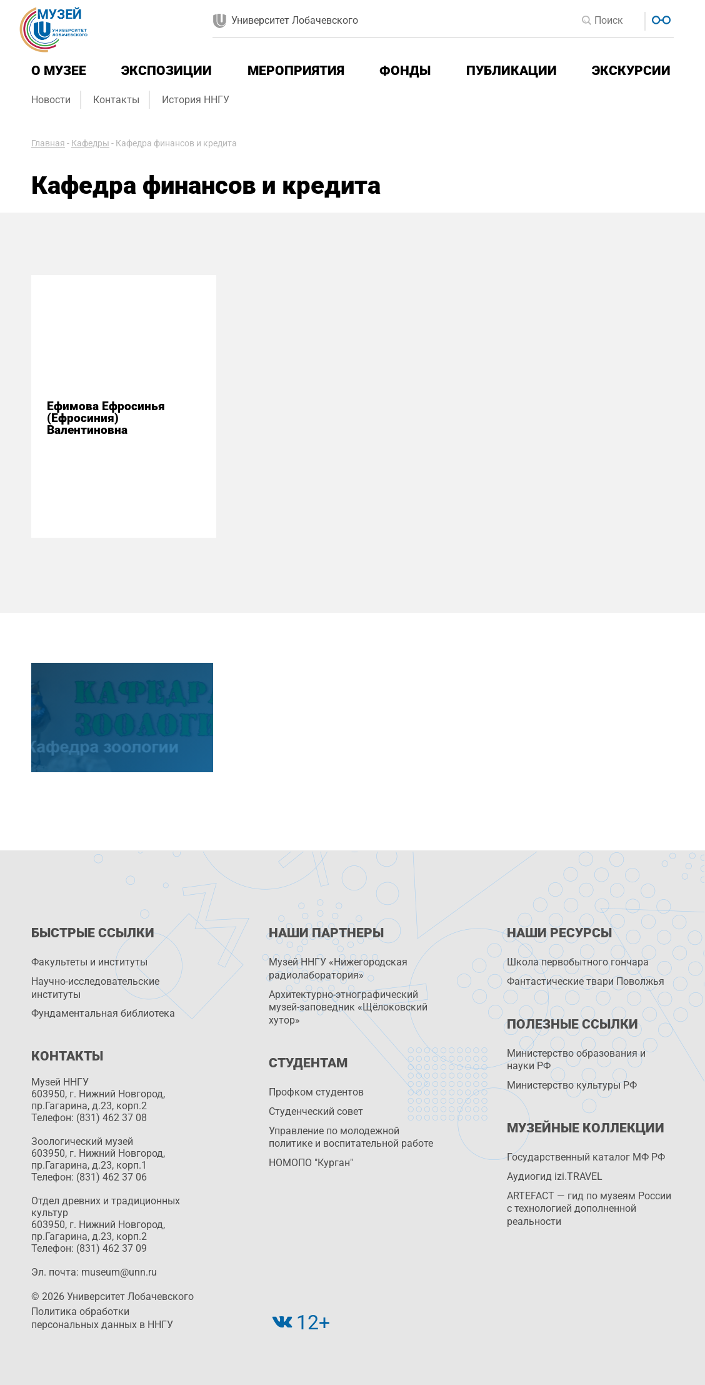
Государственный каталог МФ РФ (586, 1157)
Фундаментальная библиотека (103, 1013)
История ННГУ (195, 100)
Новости (51, 100)
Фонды (405, 70)
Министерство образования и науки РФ (576, 1059)
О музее (58, 70)
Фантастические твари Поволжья (585, 981)
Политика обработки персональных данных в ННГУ (102, 1318)
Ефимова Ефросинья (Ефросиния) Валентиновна (106, 418)
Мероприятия (296, 70)
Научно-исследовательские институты (95, 987)
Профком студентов (316, 1092)
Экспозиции (166, 70)
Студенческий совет (316, 1111)
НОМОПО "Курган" (311, 1163)
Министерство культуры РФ (572, 1085)
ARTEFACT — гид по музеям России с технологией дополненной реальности (589, 1209)
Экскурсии (631, 70)
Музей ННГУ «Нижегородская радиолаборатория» (338, 968)
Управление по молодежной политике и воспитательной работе (351, 1137)
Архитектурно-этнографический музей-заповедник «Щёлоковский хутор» (348, 1008)
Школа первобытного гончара (578, 962)
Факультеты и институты (89, 962)
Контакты (116, 100)
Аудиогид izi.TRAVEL (554, 1176)
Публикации (511, 70)
